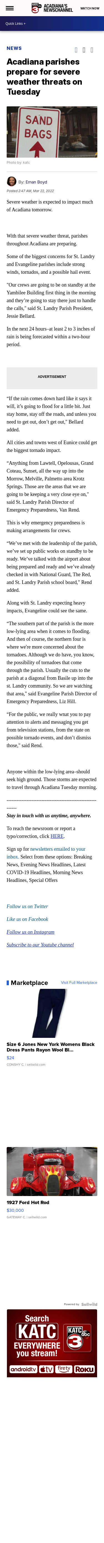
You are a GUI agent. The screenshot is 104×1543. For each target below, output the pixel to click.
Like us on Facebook (27, 919)
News (14, 48)
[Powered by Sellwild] (89, 1304)
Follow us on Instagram (31, 932)
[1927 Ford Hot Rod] (52, 1185)
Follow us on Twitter (27, 906)
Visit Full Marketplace (79, 983)
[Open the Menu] (9, 8)
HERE (57, 836)
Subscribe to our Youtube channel (40, 945)
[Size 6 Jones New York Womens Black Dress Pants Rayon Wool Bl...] (52, 1030)
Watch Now (90, 8)
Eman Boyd (36, 182)
